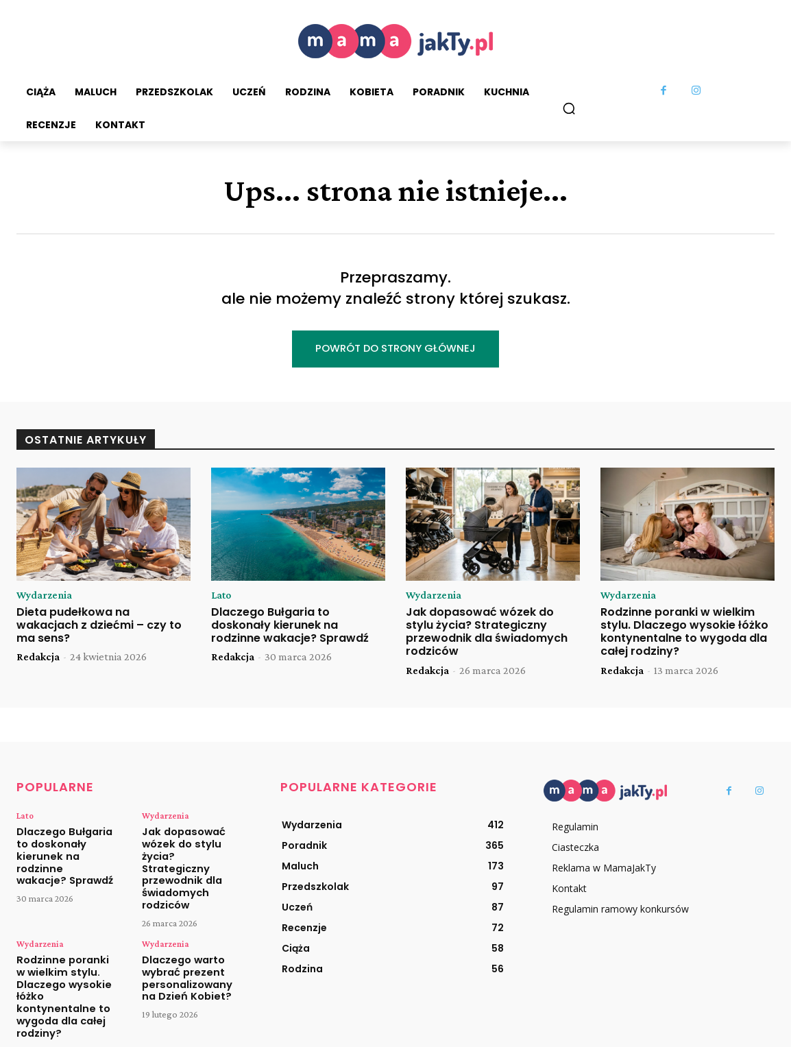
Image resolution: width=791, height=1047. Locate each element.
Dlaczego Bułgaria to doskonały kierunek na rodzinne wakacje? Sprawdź (290, 626)
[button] (568, 108)
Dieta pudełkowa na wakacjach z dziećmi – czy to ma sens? (99, 626)
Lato (222, 595)
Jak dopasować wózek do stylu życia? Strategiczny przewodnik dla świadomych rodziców (487, 633)
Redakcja (38, 658)
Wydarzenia (44, 595)
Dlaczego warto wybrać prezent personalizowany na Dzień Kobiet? (190, 954)
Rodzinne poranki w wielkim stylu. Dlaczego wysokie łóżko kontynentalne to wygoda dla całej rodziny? (684, 633)
